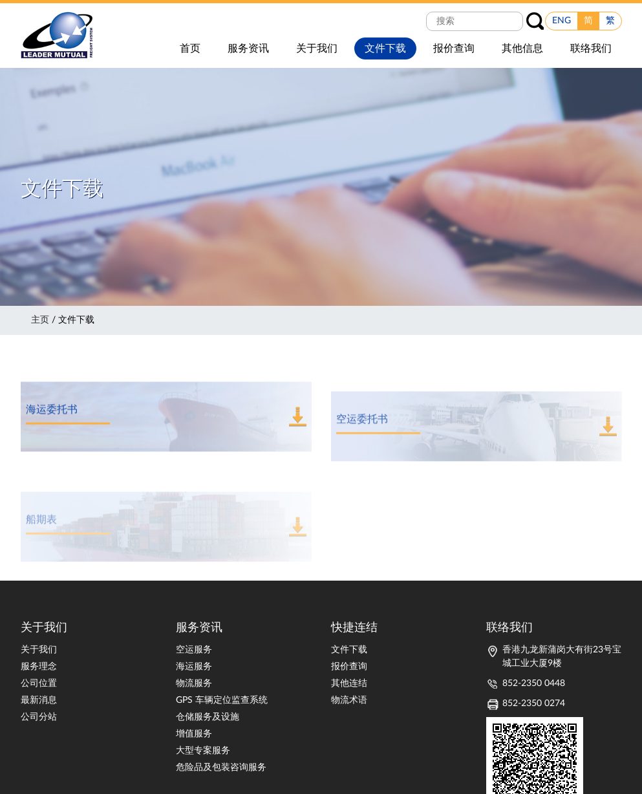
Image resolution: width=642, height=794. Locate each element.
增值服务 (194, 733)
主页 (40, 320)
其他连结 (349, 683)
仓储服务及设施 (207, 717)
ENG (561, 20)
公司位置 (39, 683)
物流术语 (349, 700)
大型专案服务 (203, 750)
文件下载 (349, 649)
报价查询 (349, 666)
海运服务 (194, 666)
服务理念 (39, 666)
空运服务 (194, 649)
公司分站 (39, 717)
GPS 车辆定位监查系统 (222, 700)
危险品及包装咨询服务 (221, 767)
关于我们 (39, 649)
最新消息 (39, 700)
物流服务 (194, 683)
